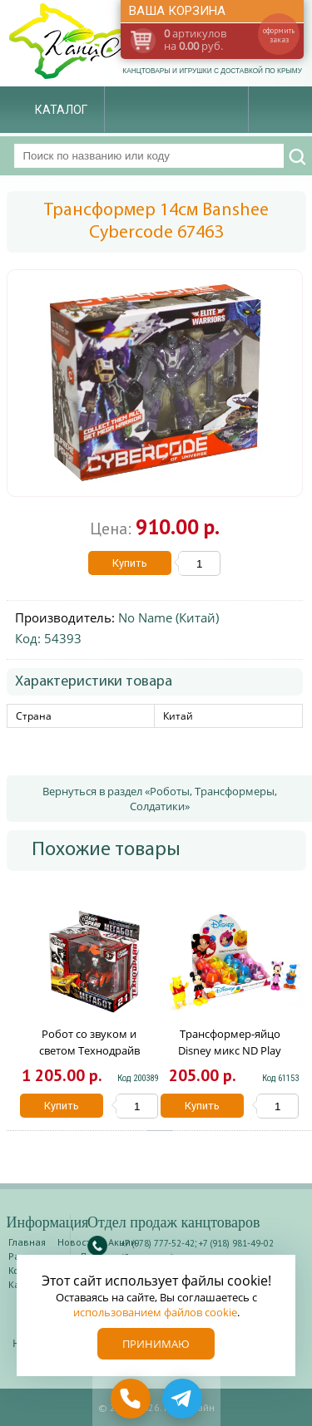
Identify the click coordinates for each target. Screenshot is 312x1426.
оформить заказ (279, 35)
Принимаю (156, 1343)
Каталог (61, 109)
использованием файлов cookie (155, 1312)
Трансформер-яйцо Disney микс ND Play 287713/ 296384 (229, 1050)
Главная (27, 1242)
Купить (129, 563)
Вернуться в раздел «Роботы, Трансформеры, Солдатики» (159, 799)
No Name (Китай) (168, 617)
